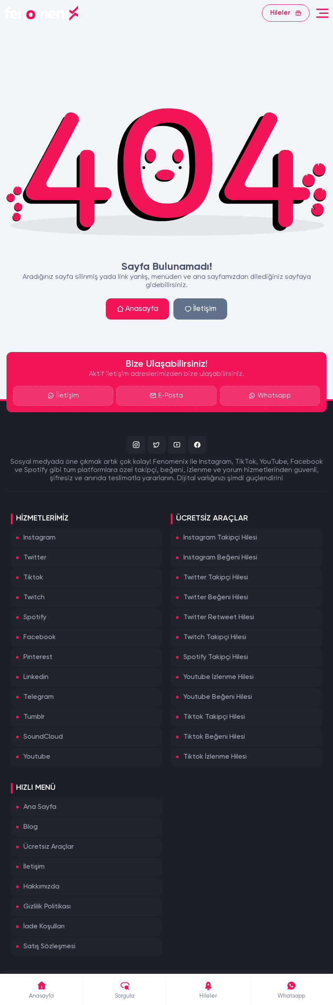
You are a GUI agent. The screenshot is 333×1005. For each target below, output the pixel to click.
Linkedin (36, 677)
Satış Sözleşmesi (49, 946)
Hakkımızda (41, 886)
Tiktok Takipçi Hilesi (214, 717)
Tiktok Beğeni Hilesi (214, 737)
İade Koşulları (44, 926)
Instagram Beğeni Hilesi (220, 557)
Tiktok (33, 577)
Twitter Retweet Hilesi (218, 617)
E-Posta (166, 396)
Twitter (34, 557)
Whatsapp (270, 396)
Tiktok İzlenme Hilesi (215, 756)
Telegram (38, 697)
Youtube (36, 756)
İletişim (200, 309)
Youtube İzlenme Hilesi (218, 677)
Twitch (34, 597)
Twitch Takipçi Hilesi (214, 637)
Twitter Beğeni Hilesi (215, 597)
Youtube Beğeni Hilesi (217, 697)
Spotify (34, 617)
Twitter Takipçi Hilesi (215, 577)
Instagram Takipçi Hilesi (220, 537)
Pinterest (37, 657)
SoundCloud (43, 737)
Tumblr (34, 717)
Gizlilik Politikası (47, 906)
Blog (30, 827)
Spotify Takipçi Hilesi (215, 657)
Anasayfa (137, 309)
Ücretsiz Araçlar (48, 846)
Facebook (39, 637)
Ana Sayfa (39, 807)
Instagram (39, 537)
